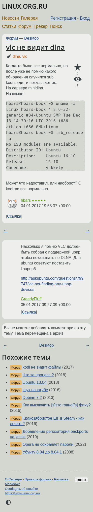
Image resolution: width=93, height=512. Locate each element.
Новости (10, 18)
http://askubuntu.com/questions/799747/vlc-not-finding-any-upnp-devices (52, 284)
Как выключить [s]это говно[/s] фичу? (57, 405)
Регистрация (63, 18)
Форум (24, 26)
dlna (16, 56)
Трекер (40, 26)
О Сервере (13, 479)
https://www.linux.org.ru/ (22, 493)
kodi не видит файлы (42, 367)
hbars (26, 200)
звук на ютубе (35, 390)
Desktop (31, 38)
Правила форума (38, 479)
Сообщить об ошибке (21, 489)
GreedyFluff (31, 299)
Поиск (56, 26)
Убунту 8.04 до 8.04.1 (42, 452)
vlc (24, 56)
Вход (85, 18)
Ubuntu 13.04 (34, 382)
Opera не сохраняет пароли (48, 444)
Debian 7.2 (32, 397)
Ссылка (14, 216)
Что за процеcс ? (38, 375)
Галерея (29, 18)
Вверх (81, 480)
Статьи (9, 26)
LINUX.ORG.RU (24, 6)
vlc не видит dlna (35, 47)
